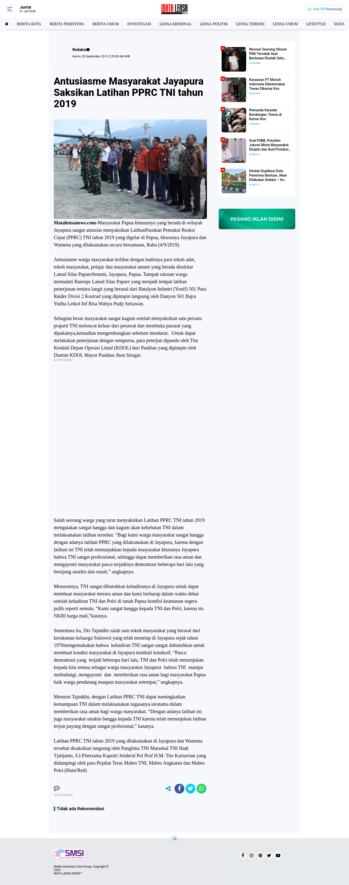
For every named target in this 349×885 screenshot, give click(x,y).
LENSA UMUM (285, 23)
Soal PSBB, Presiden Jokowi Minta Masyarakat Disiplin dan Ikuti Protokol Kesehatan (269, 145)
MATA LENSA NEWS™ (68, 873)
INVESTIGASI (139, 23)
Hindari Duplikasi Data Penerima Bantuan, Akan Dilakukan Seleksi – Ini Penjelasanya (268, 175)
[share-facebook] (179, 789)
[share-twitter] (190, 789)
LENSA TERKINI (250, 23)
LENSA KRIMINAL (175, 23)
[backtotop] (174, 840)
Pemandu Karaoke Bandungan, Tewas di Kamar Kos (265, 114)
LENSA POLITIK (214, 23)
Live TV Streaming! (327, 9)
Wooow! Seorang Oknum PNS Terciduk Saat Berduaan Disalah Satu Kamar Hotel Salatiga (268, 54)
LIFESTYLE (316, 23)
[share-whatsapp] (201, 789)
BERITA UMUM (106, 23)
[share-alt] (168, 789)
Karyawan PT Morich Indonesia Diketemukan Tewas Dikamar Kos (267, 84)
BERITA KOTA (29, 23)
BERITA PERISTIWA (67, 23)
